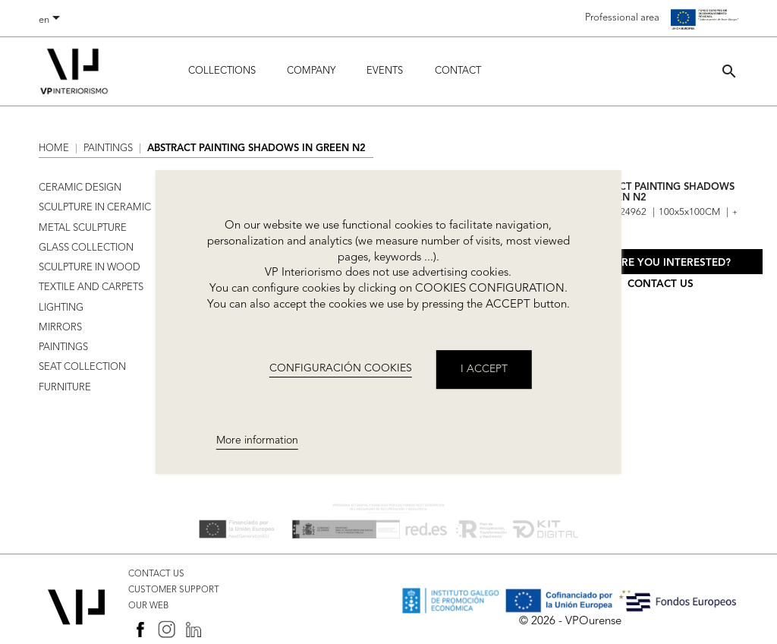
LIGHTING (61, 308)
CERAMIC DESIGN (80, 188)
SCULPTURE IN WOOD (89, 268)
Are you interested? (672, 263)
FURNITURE (65, 388)
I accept (484, 369)
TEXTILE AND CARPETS (91, 287)
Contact (458, 71)
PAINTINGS (63, 347)
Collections (222, 71)
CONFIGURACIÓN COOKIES (340, 368)
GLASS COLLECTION (86, 248)
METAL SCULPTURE (83, 228)
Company (311, 71)
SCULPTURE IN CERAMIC (95, 208)
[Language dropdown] (52, 20)
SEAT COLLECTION (82, 367)
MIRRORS (60, 328)
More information (257, 440)
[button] (729, 71)
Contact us (661, 284)
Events (384, 71)
